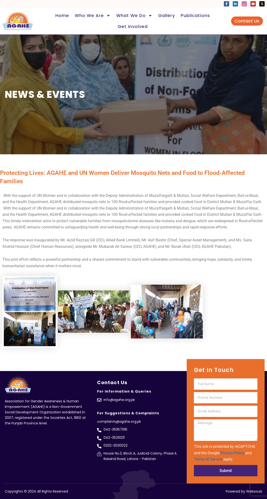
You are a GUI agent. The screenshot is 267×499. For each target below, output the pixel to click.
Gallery (166, 15)
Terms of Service (208, 459)
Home (62, 15)
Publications (195, 15)
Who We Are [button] (92, 15)
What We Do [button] (134, 15)
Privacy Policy (232, 453)
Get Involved (133, 26)
